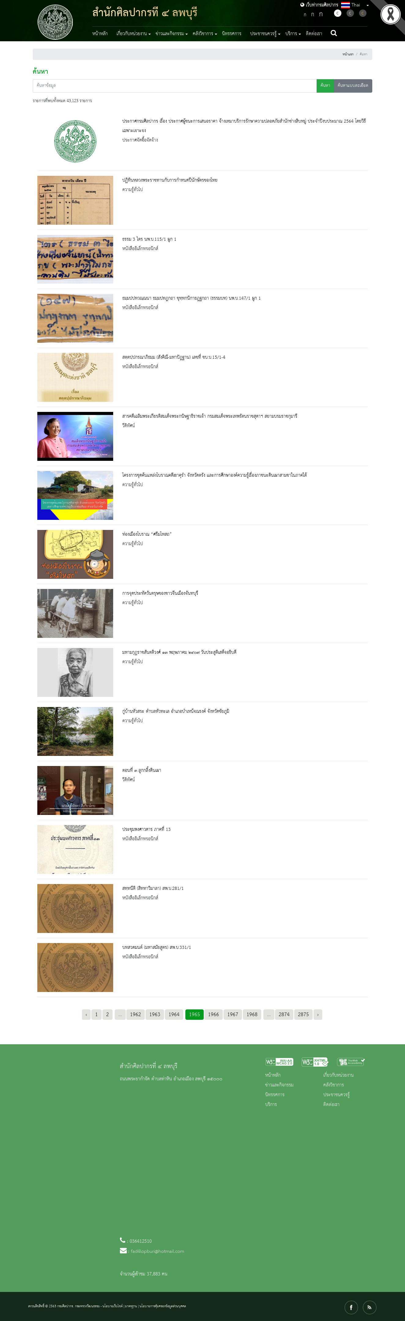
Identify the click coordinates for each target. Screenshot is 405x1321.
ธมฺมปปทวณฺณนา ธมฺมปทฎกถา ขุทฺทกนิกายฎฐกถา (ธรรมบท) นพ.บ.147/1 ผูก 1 (191, 298)
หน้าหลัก (100, 34)
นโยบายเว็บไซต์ (112, 1306)
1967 (232, 1014)
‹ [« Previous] (86, 1014)
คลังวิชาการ (333, 1085)
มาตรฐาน (131, 1306)
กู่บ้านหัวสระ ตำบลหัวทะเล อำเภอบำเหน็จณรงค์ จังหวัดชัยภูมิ (175, 711)
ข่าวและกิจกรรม (279, 1085)
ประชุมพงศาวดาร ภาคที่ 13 (146, 829)
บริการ (271, 1104)
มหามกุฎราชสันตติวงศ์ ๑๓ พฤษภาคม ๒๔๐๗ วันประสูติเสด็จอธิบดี (179, 652)
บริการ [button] (291, 34)
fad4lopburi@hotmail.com (157, 1251)
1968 (252, 1014)
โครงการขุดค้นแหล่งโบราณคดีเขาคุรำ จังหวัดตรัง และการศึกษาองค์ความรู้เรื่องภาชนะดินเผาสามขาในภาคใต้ (214, 475)
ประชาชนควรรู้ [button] (263, 34)
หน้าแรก (348, 54)
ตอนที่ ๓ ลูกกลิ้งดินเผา (141, 770)
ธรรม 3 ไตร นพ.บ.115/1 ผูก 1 (149, 239)
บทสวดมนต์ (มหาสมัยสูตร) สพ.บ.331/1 (156, 947)
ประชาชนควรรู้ (336, 1095)
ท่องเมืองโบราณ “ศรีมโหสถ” (147, 534)
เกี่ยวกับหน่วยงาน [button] (132, 34)
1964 (174, 1014)
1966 (213, 1014)
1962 (135, 1014)
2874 (284, 1014)
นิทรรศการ (231, 34)
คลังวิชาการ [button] (203, 34)
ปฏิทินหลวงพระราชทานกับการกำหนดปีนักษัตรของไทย (169, 180)
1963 (154, 1014)
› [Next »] (317, 1014)
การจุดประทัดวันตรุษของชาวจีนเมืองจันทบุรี (160, 593)
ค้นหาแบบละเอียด (353, 86)
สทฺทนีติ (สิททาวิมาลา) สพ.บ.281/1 (153, 888)
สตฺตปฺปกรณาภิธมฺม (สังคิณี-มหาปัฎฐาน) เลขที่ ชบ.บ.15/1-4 (173, 357)
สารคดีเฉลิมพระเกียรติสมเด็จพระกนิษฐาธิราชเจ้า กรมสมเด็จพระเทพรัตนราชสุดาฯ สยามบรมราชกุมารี (209, 416)
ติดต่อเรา (314, 34)
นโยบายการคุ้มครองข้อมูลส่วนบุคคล (162, 1306)
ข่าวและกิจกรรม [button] (170, 34)
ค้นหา (325, 86)
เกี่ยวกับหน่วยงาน (338, 1075)
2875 (303, 1014)
